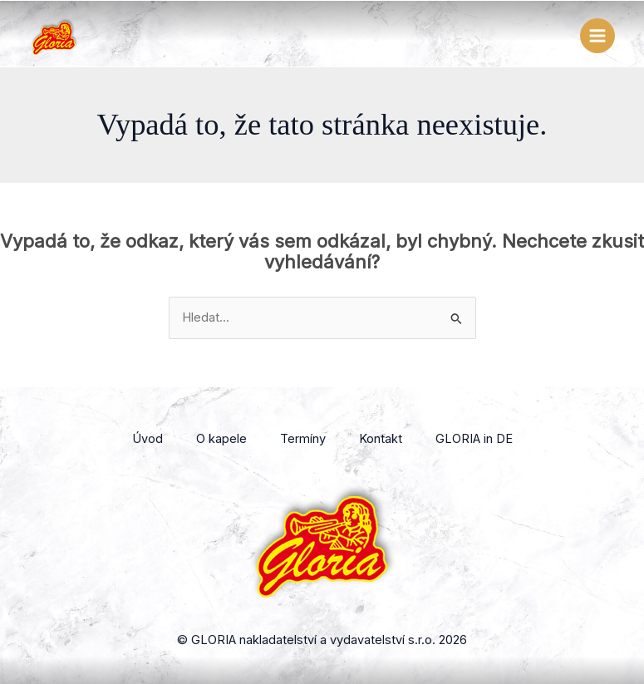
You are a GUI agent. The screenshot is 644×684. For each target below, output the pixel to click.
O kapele (221, 438)
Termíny (303, 438)
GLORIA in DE (474, 438)
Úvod (147, 438)
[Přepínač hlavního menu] (597, 35)
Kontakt (380, 438)
